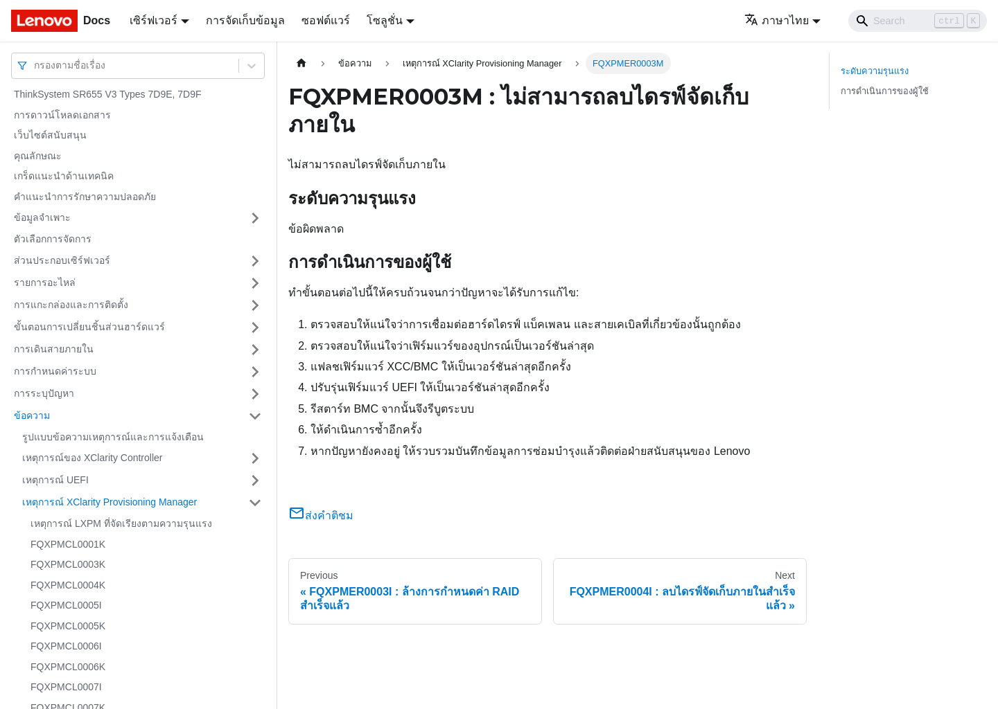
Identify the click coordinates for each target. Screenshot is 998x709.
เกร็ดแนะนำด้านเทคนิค (64, 175)
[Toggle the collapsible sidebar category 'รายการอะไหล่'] (255, 283)
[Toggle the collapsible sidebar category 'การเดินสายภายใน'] (255, 350)
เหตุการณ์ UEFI (55, 479)
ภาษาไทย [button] (776, 20)
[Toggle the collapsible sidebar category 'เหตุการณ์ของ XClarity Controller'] (255, 458)
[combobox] (35, 65)
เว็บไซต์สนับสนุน (50, 135)
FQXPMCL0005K (67, 625)
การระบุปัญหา (44, 393)
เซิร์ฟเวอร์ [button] (153, 20)
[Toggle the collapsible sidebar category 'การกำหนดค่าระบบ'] (255, 372)
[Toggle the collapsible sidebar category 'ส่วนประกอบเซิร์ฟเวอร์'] (255, 261)
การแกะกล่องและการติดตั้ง (71, 304)
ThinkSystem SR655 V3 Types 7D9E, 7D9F (108, 94)
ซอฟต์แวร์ (325, 20)
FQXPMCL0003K (67, 564)
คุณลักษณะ (38, 155)
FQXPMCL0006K (67, 666)
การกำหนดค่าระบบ (55, 371)
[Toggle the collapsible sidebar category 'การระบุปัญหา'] (255, 394)
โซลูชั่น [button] (385, 20)
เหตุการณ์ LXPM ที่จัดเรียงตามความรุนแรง (121, 523)
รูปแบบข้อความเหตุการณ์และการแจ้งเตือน (113, 436)
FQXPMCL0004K (67, 585)
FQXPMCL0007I (66, 686)
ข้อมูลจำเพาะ (42, 217)
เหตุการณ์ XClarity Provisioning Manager (109, 502)
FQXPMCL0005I (66, 605)
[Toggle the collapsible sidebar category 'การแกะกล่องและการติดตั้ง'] (255, 305)
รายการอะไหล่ (45, 282)
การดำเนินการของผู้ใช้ (885, 91)
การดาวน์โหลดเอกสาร (62, 114)
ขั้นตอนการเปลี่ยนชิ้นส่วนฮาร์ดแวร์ (89, 326)
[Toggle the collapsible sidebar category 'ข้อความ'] (255, 416)
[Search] (917, 21)
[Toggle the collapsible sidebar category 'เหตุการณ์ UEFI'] (255, 480)
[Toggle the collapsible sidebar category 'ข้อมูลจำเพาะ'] (255, 218)
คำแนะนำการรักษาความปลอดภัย (85, 196)
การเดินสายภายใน (54, 348)
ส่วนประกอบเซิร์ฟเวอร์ (62, 260)
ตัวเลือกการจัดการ (52, 238)
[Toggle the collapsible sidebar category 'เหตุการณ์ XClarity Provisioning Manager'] (255, 503)
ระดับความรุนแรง (875, 71)
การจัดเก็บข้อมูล (245, 20)
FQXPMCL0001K (67, 544)
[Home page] (301, 63)
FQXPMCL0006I (66, 646)
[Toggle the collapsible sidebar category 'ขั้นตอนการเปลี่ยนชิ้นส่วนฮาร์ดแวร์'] (255, 327)
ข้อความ (32, 415)
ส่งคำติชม (320, 515)
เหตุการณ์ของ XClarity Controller (92, 457)
